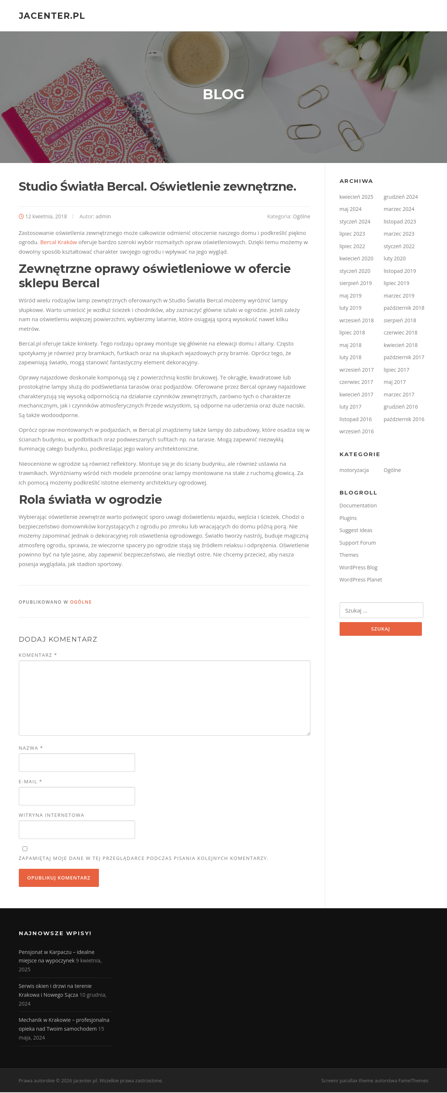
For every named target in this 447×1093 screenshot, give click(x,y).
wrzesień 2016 (357, 432)
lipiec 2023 (352, 234)
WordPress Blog (359, 568)
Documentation (358, 506)
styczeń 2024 (355, 222)
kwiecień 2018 (401, 345)
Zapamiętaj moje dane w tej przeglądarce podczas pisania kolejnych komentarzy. (144, 859)
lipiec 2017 (396, 370)
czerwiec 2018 (400, 333)
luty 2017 (351, 407)
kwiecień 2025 (357, 197)
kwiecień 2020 (357, 259)
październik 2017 (404, 358)
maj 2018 (351, 345)
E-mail (30, 782)
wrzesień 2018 (357, 321)
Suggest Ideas (356, 531)
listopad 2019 (400, 271)
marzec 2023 (399, 234)
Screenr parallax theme (348, 1081)
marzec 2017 (399, 395)
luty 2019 (351, 308)
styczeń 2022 (399, 246)
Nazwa (31, 749)
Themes (349, 555)
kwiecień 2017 (357, 395)
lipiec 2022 (352, 246)
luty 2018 (351, 358)
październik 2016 (404, 419)
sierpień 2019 (356, 284)
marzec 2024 (399, 210)
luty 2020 (395, 259)
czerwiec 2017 (356, 382)
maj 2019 (351, 296)
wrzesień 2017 (357, 370)
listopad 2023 (400, 222)
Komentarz (38, 655)
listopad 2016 (356, 419)
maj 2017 (395, 382)
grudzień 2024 (401, 197)
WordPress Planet (361, 580)
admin (103, 217)
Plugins (348, 518)
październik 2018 (404, 308)
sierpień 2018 (400, 321)
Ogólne (301, 217)
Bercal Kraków (58, 243)
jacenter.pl (52, 15)
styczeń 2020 (355, 271)
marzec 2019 (399, 296)
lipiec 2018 (352, 333)
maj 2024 (351, 210)
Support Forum (358, 543)
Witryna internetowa (52, 816)
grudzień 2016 (401, 407)
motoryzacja (354, 470)
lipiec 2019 (396, 284)
